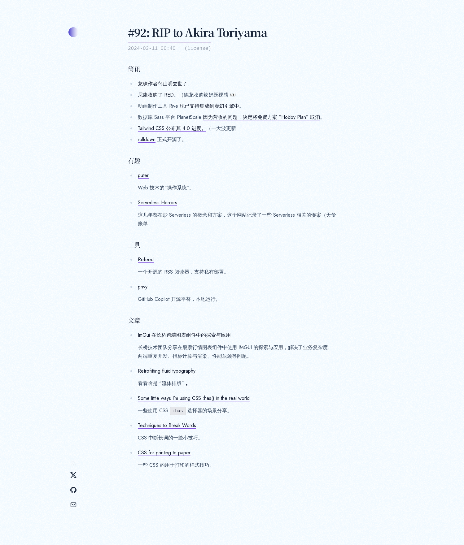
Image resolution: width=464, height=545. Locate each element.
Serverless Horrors (157, 202)
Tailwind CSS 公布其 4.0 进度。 (172, 128)
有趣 (134, 160)
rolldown (146, 139)
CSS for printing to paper (164, 452)
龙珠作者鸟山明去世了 (162, 83)
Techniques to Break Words (167, 425)
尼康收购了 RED (156, 94)
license (197, 48)
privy (142, 286)
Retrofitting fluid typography (166, 370)
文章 (134, 320)
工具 (134, 244)
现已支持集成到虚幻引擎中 (209, 106)
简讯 (134, 69)
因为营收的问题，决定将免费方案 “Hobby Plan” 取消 (261, 117)
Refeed (146, 259)
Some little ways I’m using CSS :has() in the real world (194, 398)
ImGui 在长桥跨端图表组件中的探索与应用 (184, 335)
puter (143, 175)
